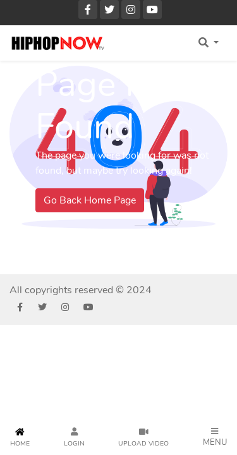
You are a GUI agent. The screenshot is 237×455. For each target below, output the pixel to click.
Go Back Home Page (90, 200)
